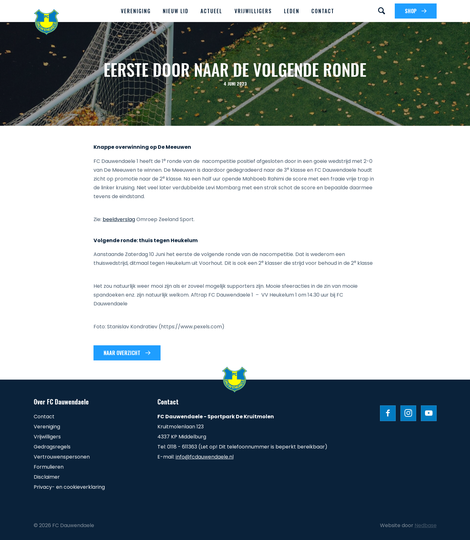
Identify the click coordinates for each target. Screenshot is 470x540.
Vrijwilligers (253, 11)
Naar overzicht (122, 353)
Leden (291, 11)
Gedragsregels (52, 446)
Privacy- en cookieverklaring (69, 487)
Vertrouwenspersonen (62, 456)
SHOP (410, 11)
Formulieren (49, 466)
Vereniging (136, 11)
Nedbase (426, 525)
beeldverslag (119, 219)
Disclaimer (47, 477)
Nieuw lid (176, 11)
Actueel (211, 11)
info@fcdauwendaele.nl (205, 456)
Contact (322, 11)
